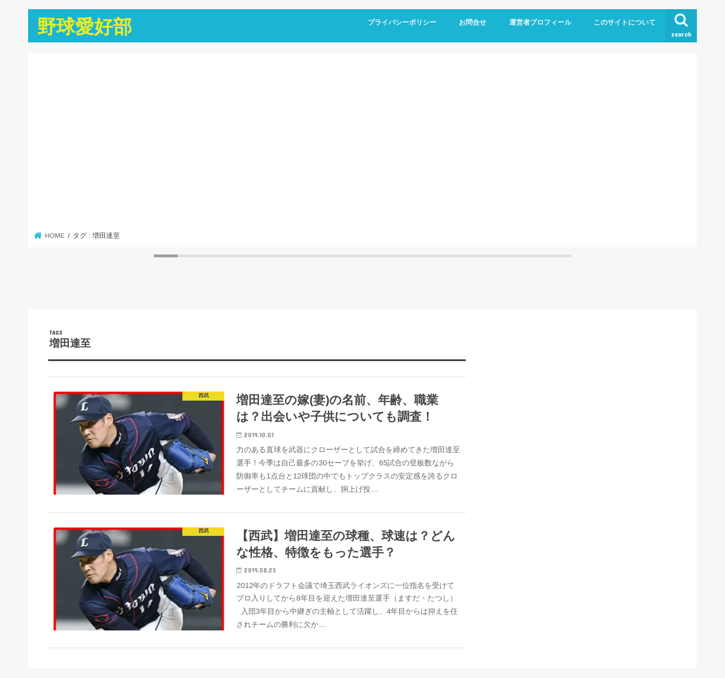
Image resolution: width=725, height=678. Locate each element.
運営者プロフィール (540, 22)
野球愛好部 (84, 26)
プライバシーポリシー (402, 22)
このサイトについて (625, 22)
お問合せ (472, 22)
